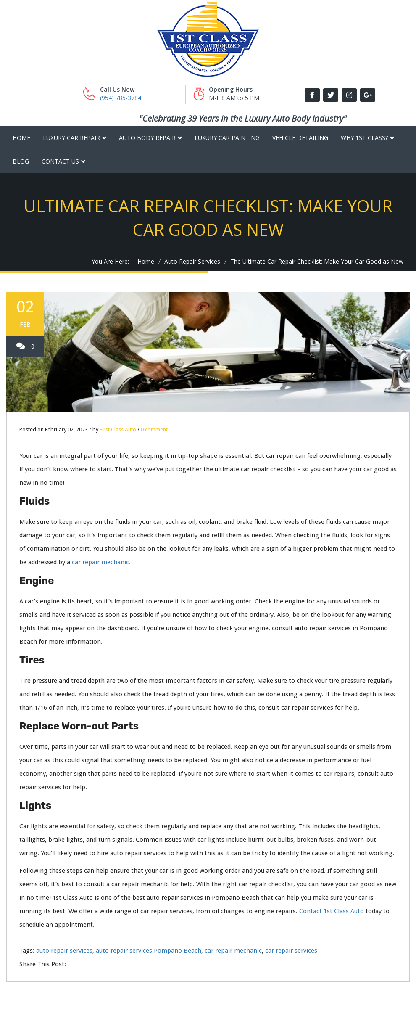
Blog (21, 161)
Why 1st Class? (364, 138)
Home (21, 138)
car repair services (291, 950)
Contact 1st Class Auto (331, 911)
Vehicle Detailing (300, 138)
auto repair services (64, 950)
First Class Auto (118, 429)
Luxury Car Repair (71, 138)
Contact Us (60, 161)
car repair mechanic (233, 950)
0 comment (154, 429)
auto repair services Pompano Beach (148, 950)
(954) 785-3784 (120, 98)
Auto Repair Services (192, 261)
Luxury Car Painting (227, 138)
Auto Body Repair (147, 138)
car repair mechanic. (101, 562)
